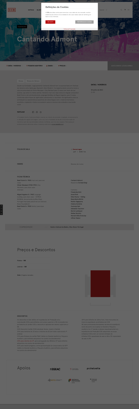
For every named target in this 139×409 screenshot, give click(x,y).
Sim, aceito (50, 22)
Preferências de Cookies (84, 22)
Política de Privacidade (69, 29)
